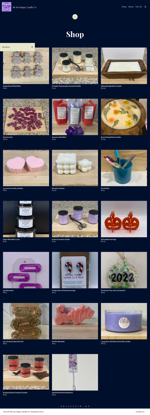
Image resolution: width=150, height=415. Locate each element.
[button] (17, 47)
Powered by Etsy (37, 412)
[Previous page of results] (61, 406)
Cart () (138, 7)
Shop (124, 7)
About (131, 7)
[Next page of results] (88, 406)
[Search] (145, 7)
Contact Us (140, 412)
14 (86, 406)
